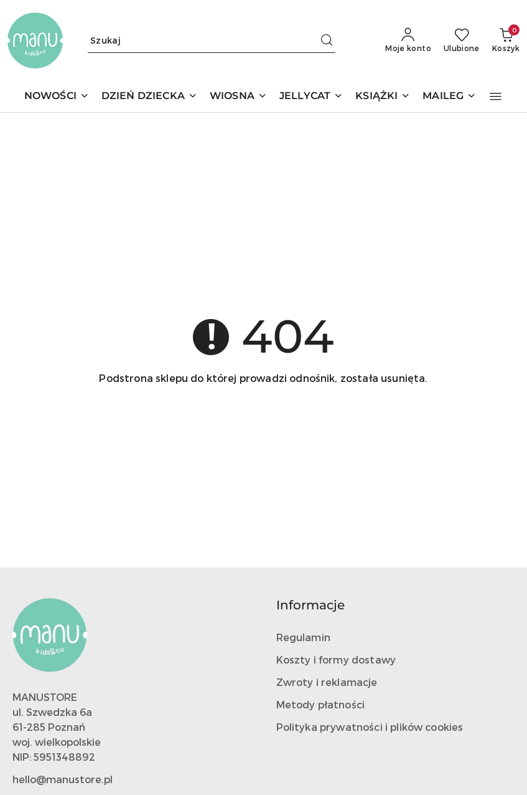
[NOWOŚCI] (56, 97)
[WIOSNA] (238, 97)
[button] (495, 97)
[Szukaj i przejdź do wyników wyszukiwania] (326, 40)
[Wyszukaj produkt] (211, 40)
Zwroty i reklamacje (327, 682)
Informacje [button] (310, 604)
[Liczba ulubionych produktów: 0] (462, 40)
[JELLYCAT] (311, 97)
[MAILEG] (449, 97)
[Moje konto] (408, 40)
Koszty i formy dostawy (336, 659)
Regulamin (303, 637)
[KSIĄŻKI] (382, 97)
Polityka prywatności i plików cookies (370, 727)
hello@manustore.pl (62, 779)
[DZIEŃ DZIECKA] (149, 97)
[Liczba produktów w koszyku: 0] (506, 40)
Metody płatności (320, 704)
